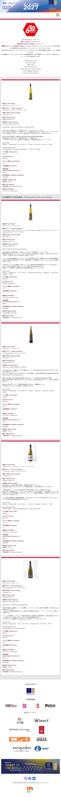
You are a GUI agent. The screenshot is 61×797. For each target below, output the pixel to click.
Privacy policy (45, 782)
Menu (57, 16)
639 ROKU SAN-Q (27, 39)
